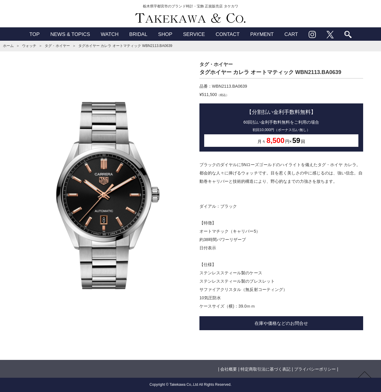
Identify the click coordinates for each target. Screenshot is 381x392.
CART (291, 34)
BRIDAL (138, 34)
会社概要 (228, 369)
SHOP (165, 34)
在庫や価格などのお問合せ (281, 323)
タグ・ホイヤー (57, 46)
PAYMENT (262, 34)
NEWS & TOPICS (70, 34)
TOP (34, 34)
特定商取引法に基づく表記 (266, 369)
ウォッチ (29, 46)
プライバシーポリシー (315, 369)
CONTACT (228, 34)
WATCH (109, 34)
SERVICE (194, 34)
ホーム (8, 46)
